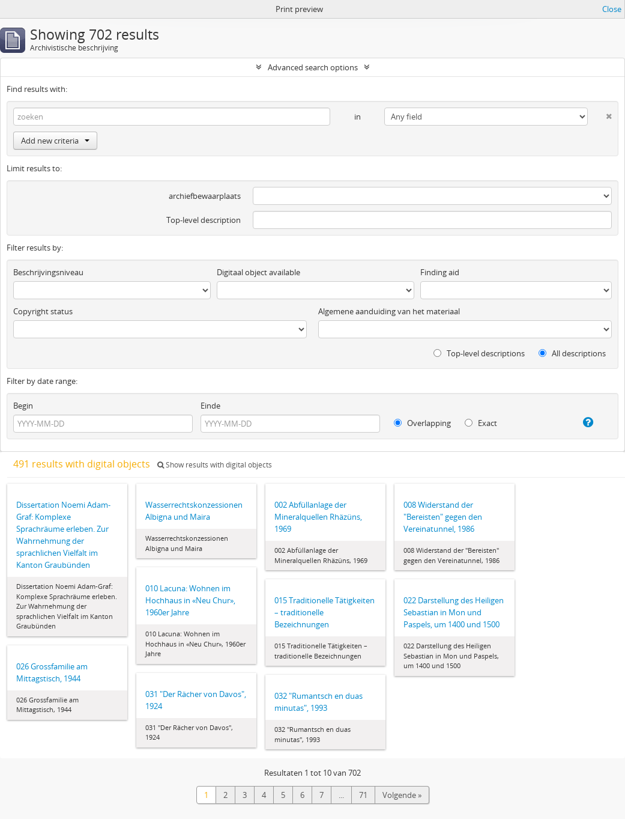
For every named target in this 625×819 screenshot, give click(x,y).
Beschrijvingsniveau (48, 272)
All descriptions (572, 353)
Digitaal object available (258, 272)
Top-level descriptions (479, 353)
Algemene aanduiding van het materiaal (389, 311)
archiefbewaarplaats (205, 195)
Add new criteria (55, 140)
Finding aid (439, 272)
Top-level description (203, 220)
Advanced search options (313, 67)
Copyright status (43, 311)
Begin (23, 405)
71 (363, 795)
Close (611, 9)
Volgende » (401, 795)
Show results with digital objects (214, 465)
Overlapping (422, 423)
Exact (481, 423)
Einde (210, 405)
